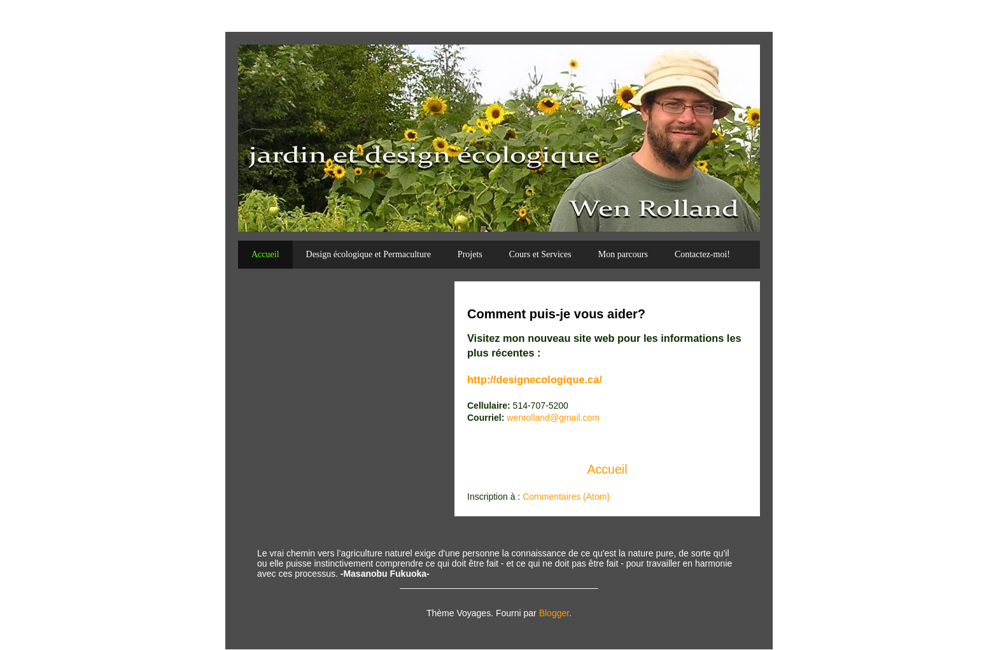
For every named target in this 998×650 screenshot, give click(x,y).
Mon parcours (623, 254)
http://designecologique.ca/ (534, 379)
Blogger (554, 613)
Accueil (265, 254)
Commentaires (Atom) (566, 496)
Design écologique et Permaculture (368, 254)
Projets (470, 254)
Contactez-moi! (702, 254)
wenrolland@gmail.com (553, 418)
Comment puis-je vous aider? (556, 314)
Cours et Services (540, 254)
